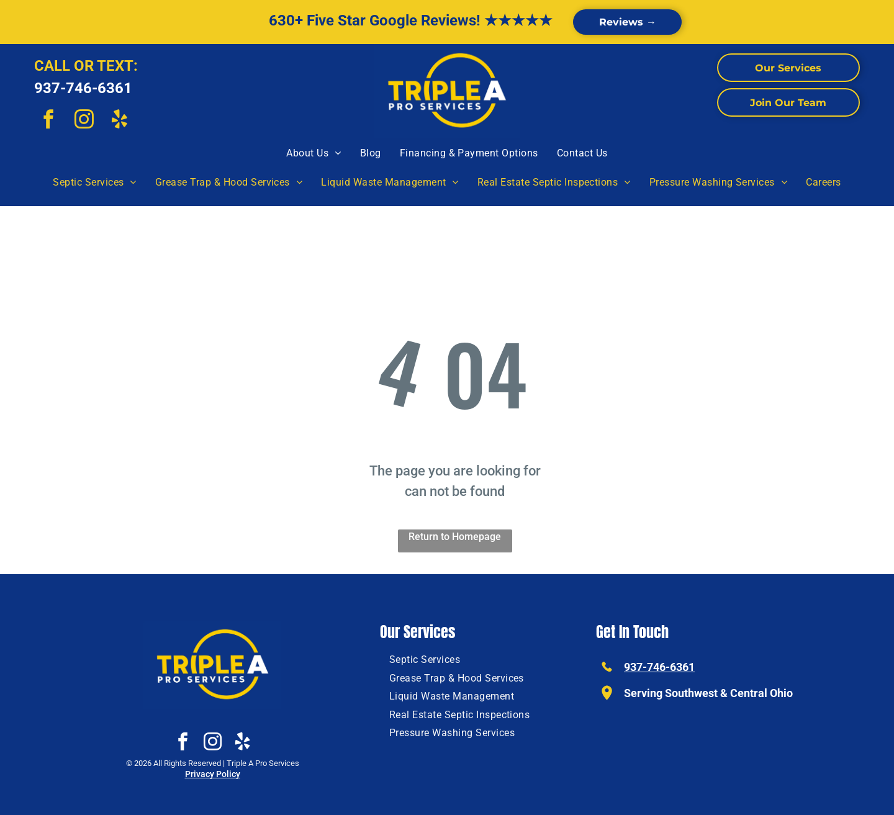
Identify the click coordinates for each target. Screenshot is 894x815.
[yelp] (119, 121)
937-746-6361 (83, 88)
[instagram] (84, 121)
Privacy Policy (212, 774)
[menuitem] (313, 153)
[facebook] (48, 121)
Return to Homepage (455, 537)
